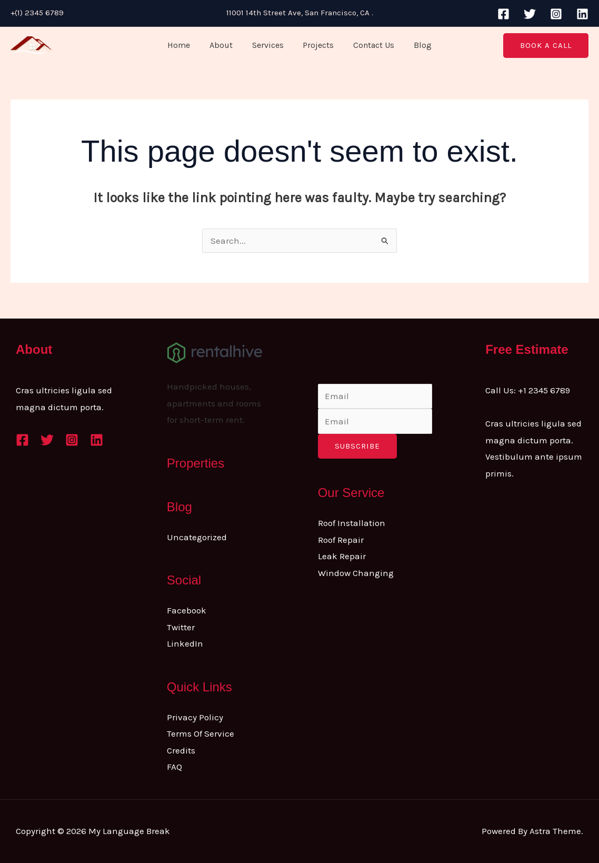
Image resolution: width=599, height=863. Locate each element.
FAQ (174, 766)
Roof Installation (351, 523)
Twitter (181, 627)
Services (269, 45)
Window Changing (356, 573)
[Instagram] (556, 14)
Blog (416, 45)
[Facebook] (503, 14)
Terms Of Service (200, 733)
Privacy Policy (195, 717)
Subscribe (357, 446)
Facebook (186, 610)
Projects (317, 45)
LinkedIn (185, 643)
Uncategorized (197, 537)
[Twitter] (530, 14)
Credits (181, 750)
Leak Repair (342, 556)
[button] (545, 45)
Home (185, 45)
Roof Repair (341, 539)
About (224, 45)
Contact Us (370, 45)
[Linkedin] (582, 14)
